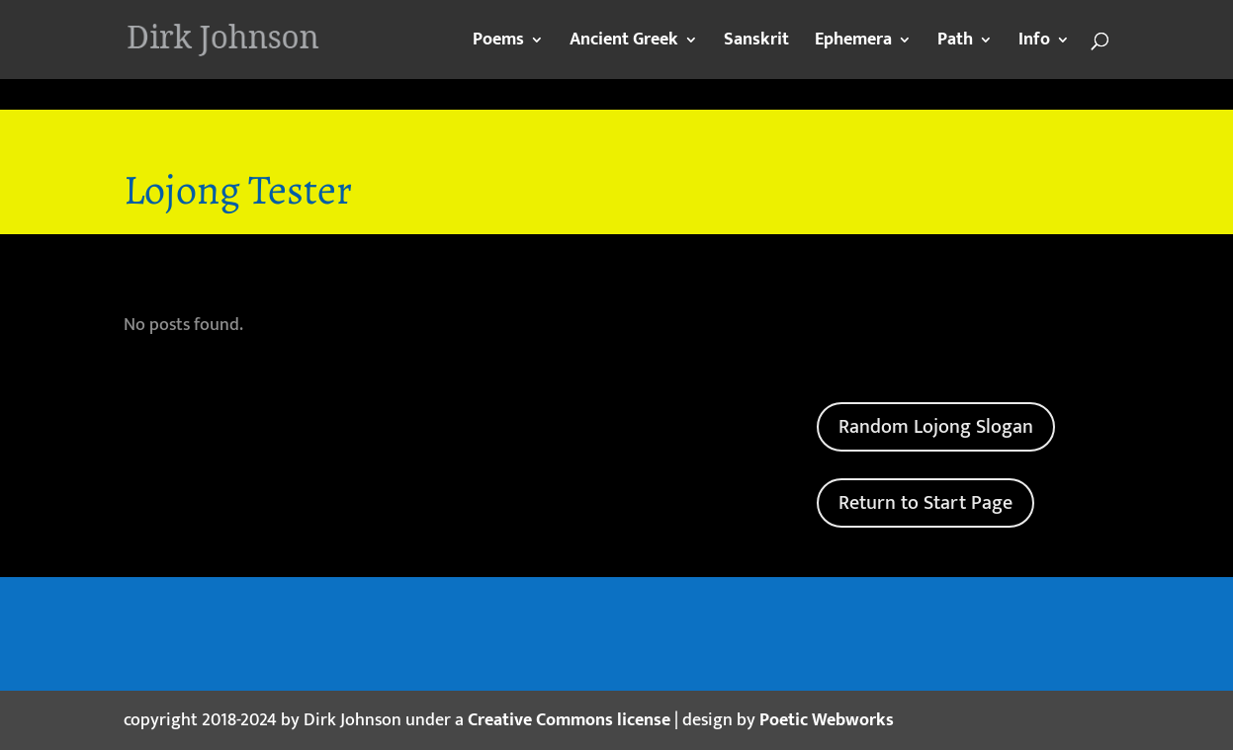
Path (955, 43)
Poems (498, 43)
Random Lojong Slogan (935, 427)
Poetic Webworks (826, 720)
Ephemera (853, 43)
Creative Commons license (569, 720)
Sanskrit (756, 43)
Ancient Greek (624, 43)
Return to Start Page (925, 503)
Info (1034, 43)
